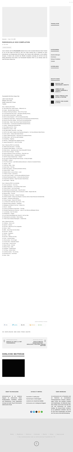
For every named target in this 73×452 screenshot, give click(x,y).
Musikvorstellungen (55, 54)
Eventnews (53, 57)
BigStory (20, 434)
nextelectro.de (29, 401)
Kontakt (37, 434)
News (12, 434)
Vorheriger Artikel (12, 339)
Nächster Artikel (38, 339)
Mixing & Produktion (55, 59)
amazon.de (8, 102)
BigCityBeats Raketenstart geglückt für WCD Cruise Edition (36, 343)
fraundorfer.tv (29, 396)
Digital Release (9, 331)
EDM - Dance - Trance (19, 331)
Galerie (28, 434)
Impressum (60, 434)
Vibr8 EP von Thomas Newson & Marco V (61, 90)
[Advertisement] (60, 38)
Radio (45, 434)
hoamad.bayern (30, 398)
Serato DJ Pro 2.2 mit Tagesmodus (14, 342)
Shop (51, 434)
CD (3, 331)
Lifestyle (53, 61)
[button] (7, 325)
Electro (28, 331)
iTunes (14, 102)
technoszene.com (30, 403)
